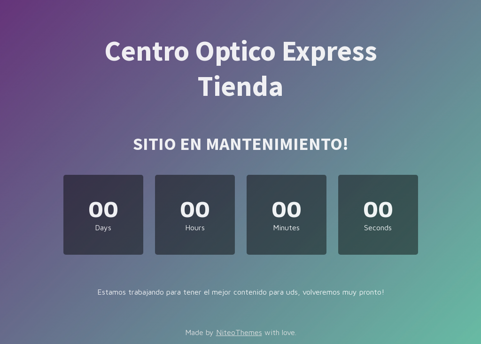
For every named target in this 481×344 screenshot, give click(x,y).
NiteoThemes (239, 332)
